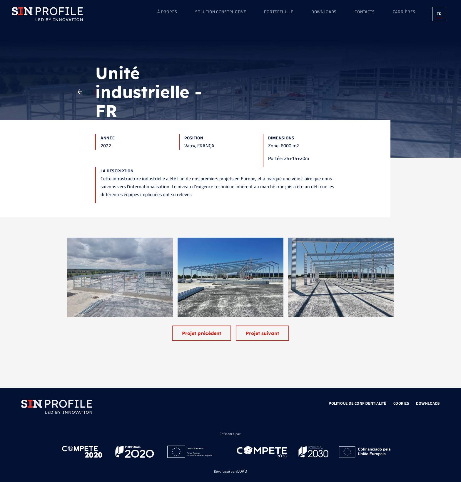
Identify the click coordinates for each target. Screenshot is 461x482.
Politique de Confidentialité (357, 403)
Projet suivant (262, 333)
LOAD (242, 471)
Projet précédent (201, 333)
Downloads (428, 403)
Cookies (401, 403)
